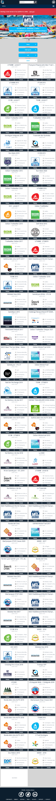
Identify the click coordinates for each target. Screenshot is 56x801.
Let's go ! (32, 11)
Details (21, 79)
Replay (7, 79)
